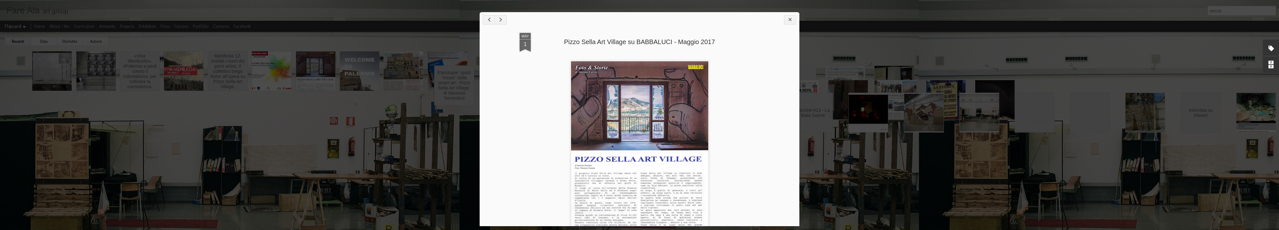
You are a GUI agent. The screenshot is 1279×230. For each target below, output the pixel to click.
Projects (127, 26)
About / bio (59, 26)
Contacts (221, 26)
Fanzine (181, 26)
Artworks (107, 26)
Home (39, 26)
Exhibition (147, 26)
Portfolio (200, 26)
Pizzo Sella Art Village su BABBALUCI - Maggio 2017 (639, 41)
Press (165, 26)
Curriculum (84, 26)
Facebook (242, 26)
